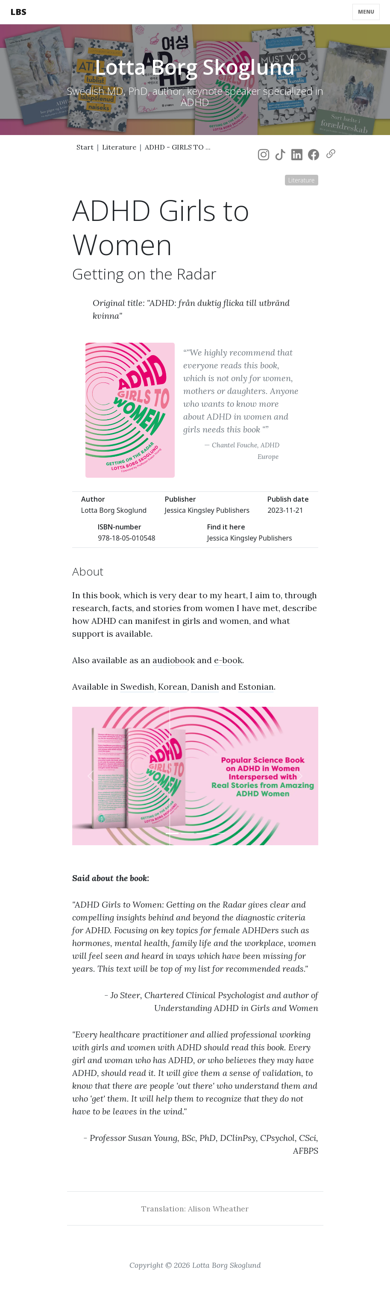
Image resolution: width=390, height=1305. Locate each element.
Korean (172, 686)
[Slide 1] (172, 833)
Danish (205, 686)
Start (85, 147)
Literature (119, 147)
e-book (228, 660)
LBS (18, 12)
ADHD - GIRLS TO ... (178, 147)
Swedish (137, 686)
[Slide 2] (187, 833)
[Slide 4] (218, 833)
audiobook (173, 660)
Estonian (256, 686)
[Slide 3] (202, 833)
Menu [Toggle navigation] (366, 11)
